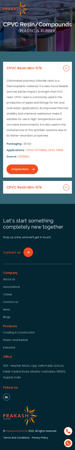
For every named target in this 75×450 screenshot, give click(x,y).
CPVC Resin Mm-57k (38, 68)
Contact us (10, 302)
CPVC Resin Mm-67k (38, 187)
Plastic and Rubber (15, 340)
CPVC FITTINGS (36, 150)
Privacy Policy (40, 437)
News (6, 309)
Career (7, 294)
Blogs (6, 317)
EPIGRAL (23, 156)
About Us (9, 279)
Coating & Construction (19, 332)
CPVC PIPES (55, 150)
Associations (11, 287)
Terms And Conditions (16, 437)
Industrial (9, 348)
